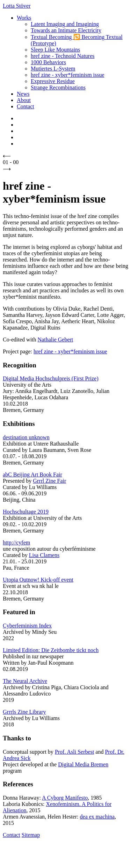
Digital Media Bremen (83, 764)
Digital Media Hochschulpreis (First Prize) (51, 378)
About (24, 100)
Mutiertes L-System (53, 69)
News (23, 94)
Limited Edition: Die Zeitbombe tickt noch (51, 650)
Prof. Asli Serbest (74, 752)
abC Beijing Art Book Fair (32, 474)
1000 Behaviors (48, 62)
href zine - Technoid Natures (63, 56)
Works (24, 18)
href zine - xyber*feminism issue (67, 75)
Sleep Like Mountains (55, 50)
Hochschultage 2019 (26, 512)
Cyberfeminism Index (27, 626)
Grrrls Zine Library (24, 712)
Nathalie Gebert (55, 339)
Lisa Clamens (44, 555)
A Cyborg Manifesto (65, 798)
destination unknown (26, 437)
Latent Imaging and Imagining (65, 24)
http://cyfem (16, 542)
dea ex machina (97, 817)
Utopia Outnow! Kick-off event (38, 580)
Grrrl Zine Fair (49, 481)
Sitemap (31, 835)
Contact (25, 106)
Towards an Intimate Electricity (66, 30)
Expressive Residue (53, 81)
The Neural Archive (25, 681)
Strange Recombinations (58, 87)
